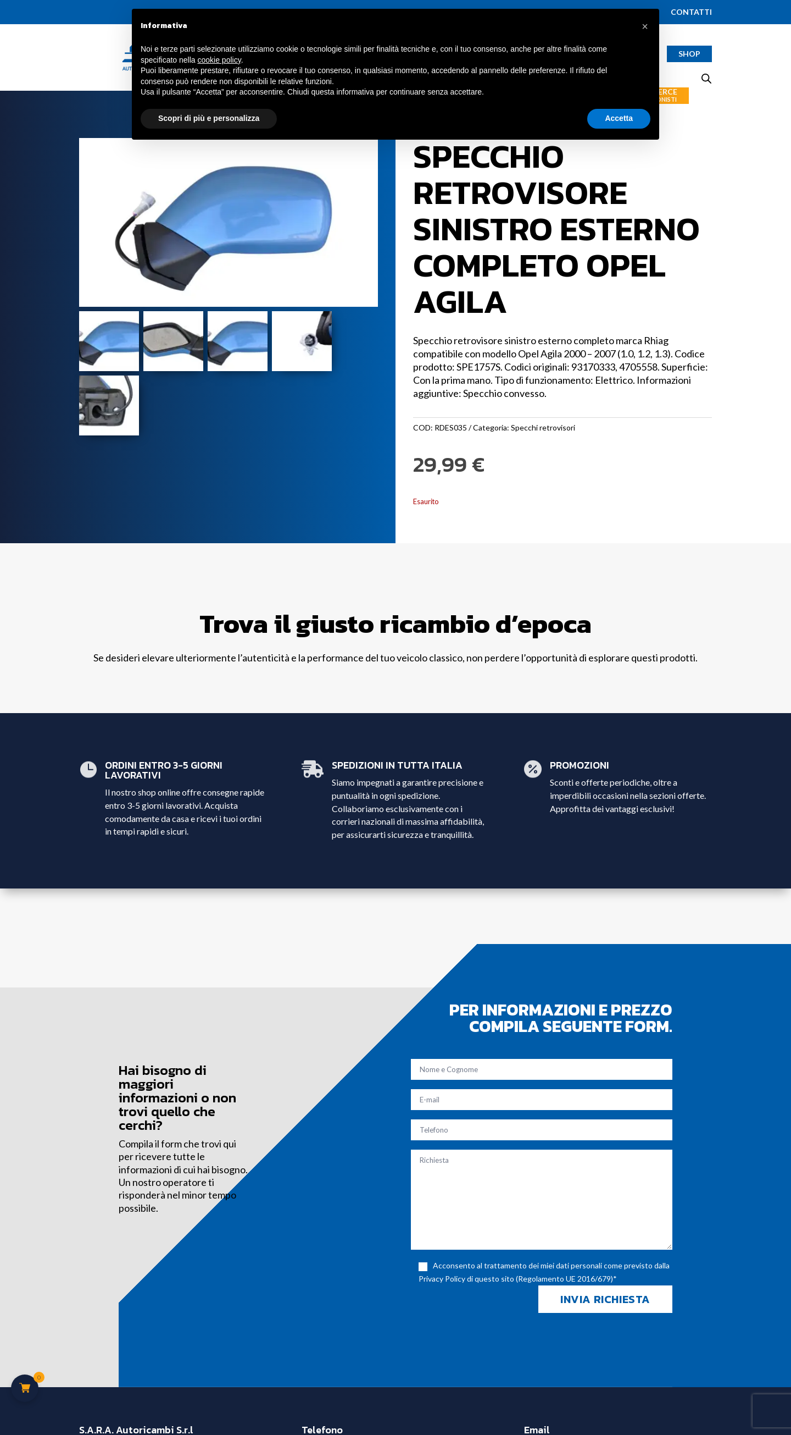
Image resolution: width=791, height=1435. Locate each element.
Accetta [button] (619, 118)
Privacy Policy (442, 1278)
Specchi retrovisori (543, 427)
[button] (645, 26)
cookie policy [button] (219, 60)
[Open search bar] (706, 78)
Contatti (691, 12)
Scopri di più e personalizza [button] (208, 118)
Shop (689, 53)
